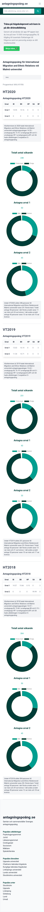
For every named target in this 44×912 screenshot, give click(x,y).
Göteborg (7, 894)
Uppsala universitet (11, 861)
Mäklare (6, 848)
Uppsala (6, 888)
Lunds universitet (10, 872)
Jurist (5, 837)
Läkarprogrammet (10, 840)
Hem (7, 77)
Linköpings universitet (12, 870)
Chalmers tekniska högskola (15, 864)
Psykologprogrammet (12, 834)
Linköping (7, 891)
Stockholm (7, 885)
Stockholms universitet (12, 875)
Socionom (7, 846)
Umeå (5, 899)
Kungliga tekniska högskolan (15, 867)
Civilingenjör (8, 843)
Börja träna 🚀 (12, 48)
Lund (5, 896)
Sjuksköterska (9, 851)
